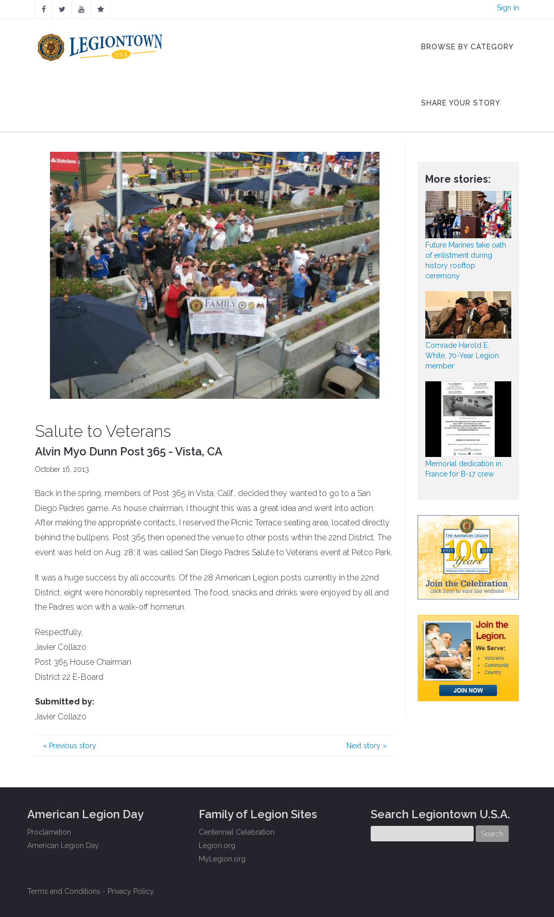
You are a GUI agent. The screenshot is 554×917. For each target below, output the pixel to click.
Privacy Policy (131, 891)
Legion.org (217, 845)
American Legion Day (63, 845)
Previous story (69, 746)
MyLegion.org (222, 859)
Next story (367, 746)
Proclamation (49, 832)
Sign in (508, 8)
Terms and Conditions (63, 891)
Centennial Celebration (236, 832)
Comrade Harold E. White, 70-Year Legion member (462, 355)
